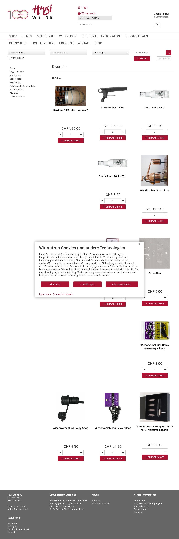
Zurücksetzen (164, 58)
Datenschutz (140, 509)
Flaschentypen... (26, 52)
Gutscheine (18, 43)
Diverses (14, 93)
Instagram (13, 526)
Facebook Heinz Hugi (18, 529)
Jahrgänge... (111, 52)
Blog (98, 43)
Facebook (12, 523)
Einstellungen (87, 284)
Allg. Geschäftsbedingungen (148, 503)
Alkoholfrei (15, 75)
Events (26, 36)
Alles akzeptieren (121, 284)
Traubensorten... (69, 52)
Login (83, 7)
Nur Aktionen (16, 58)
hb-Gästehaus (136, 36)
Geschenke (15, 82)
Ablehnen (55, 284)
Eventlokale (45, 36)
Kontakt (84, 43)
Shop (13, 36)
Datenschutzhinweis (63, 294)
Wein (12, 68)
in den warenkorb (70, 140)
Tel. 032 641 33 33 (17, 506)
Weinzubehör (18, 96)
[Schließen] (139, 244)
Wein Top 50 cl (17, 89)
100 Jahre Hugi (43, 43)
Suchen (142, 58)
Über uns (66, 43)
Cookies (138, 512)
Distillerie (88, 36)
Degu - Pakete (17, 71)
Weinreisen (68, 36)
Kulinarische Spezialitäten (23, 86)
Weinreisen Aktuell (101, 503)
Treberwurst (111, 36)
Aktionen (96, 500)
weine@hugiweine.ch (18, 509)
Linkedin (12, 532)
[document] (89, 263)
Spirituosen (15, 79)
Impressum (139, 500)
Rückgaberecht (141, 506)
